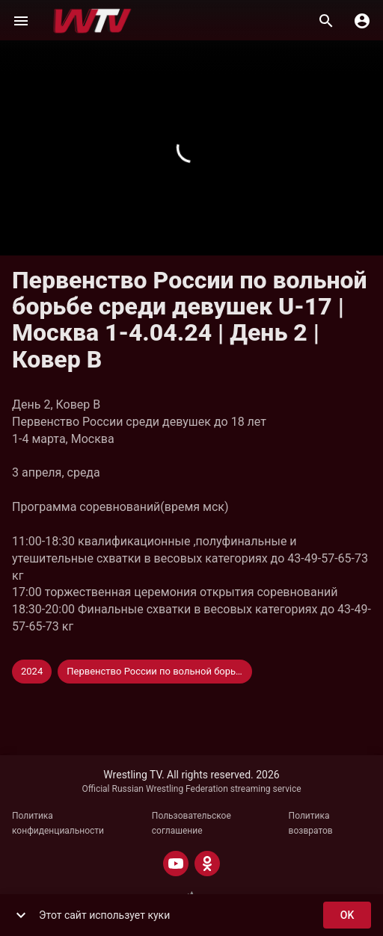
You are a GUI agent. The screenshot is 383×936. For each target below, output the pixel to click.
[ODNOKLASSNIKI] (207, 863)
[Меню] (21, 21)
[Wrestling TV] (92, 20)
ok (347, 915)
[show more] (21, 915)
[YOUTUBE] (176, 863)
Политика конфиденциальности (58, 823)
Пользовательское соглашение (191, 823)
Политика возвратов (311, 823)
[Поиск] (326, 21)
